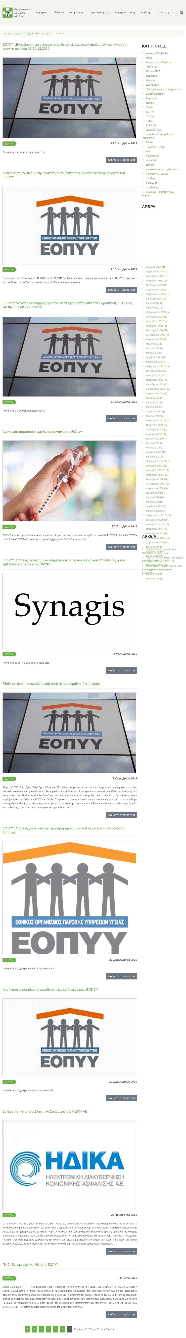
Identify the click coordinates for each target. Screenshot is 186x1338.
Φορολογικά (152, 156)
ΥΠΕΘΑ (150, 116)
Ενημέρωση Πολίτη (125, 12)
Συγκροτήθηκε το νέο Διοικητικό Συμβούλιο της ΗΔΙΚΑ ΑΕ (45, 1111)
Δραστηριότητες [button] (98, 12)
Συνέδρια (151, 178)
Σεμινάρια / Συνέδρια (157, 174)
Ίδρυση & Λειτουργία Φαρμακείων (163, 89)
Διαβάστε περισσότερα (121, 159)
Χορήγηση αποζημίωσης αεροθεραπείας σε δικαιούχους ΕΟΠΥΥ (50, 989)
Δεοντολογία (152, 84)
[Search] (167, 12)
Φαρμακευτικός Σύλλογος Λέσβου (22, 33)
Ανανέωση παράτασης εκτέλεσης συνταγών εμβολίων (42, 431)
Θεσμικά (150, 80)
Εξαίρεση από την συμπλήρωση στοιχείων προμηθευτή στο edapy (52, 683)
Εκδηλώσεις (152, 183)
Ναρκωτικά (151, 98)
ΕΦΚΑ (149, 142)
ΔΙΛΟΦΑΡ (151, 160)
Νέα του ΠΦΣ (153, 71)
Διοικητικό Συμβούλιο (157, 53)
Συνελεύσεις (152, 187)
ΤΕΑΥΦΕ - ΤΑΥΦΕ (155, 146)
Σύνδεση (145, 12)
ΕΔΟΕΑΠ (151, 125)
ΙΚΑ (148, 151)
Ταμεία (47, 33)
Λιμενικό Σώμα (153, 130)
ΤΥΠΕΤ (150, 121)
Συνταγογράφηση (155, 93)
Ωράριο (150, 103)
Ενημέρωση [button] (76, 12)
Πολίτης (150, 165)
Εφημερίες (40, 12)
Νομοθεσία (152, 75)
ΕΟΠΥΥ (60, 33)
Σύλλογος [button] (57, 12)
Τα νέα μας (151, 66)
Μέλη (149, 57)
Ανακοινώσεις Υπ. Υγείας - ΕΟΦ (162, 169)
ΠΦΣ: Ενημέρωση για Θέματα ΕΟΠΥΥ (31, 1264)
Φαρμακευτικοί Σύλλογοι (158, 62)
